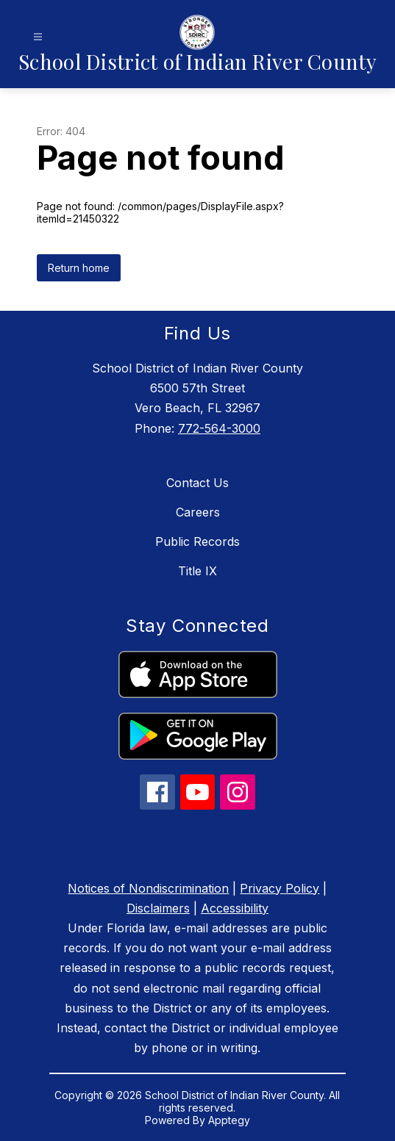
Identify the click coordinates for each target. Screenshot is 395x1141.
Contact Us (197, 482)
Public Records (197, 541)
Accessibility (234, 908)
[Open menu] (37, 37)
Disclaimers (158, 908)
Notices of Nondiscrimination (148, 888)
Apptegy (229, 1120)
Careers (198, 512)
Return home (79, 268)
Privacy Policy (279, 888)
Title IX (197, 571)
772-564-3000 (219, 428)
